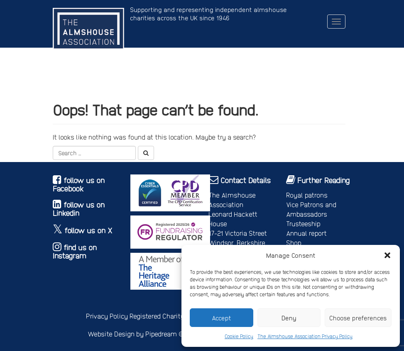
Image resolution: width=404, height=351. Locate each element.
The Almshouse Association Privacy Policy (305, 336)
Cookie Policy (239, 336)
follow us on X (88, 230)
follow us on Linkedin (79, 208)
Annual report (306, 233)
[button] (387, 255)
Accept (221, 318)
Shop (293, 243)
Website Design (111, 334)
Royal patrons (307, 195)
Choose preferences (358, 318)
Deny (289, 318)
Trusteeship (303, 224)
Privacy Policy (107, 316)
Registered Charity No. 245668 (174, 316)
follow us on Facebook (79, 184)
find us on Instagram (75, 251)
